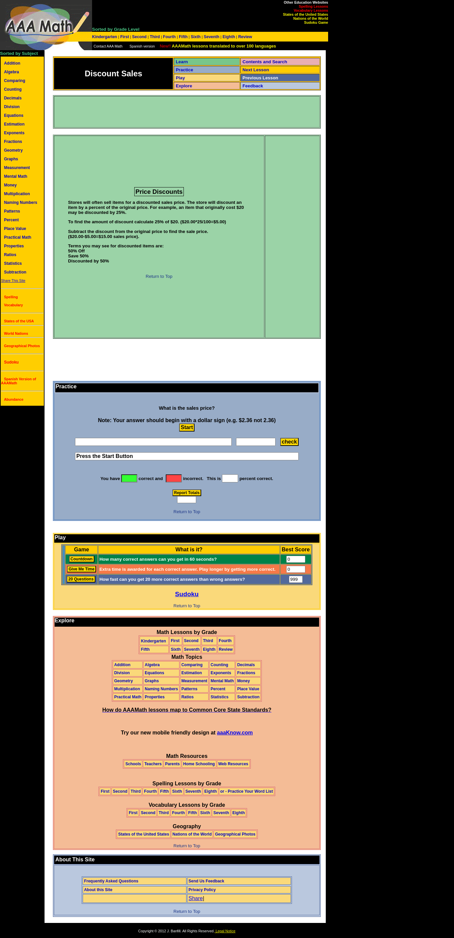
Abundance (13, 399)
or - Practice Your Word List (246, 791)
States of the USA (19, 321)
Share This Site (13, 281)
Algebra (11, 72)
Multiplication (17, 193)
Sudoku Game (316, 22)
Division (12, 106)
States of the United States (305, 14)
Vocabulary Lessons (311, 10)
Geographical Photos (22, 346)
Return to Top (159, 276)
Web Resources (233, 764)
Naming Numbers (20, 202)
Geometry (13, 150)
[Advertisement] (176, 112)
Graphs (11, 159)
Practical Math (17, 237)
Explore (184, 85)
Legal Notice (225, 931)
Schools (133, 764)
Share (195, 898)
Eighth (228, 36)
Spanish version (142, 46)
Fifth (183, 36)
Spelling (11, 297)
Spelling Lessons (313, 6)
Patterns (12, 211)
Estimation (14, 124)
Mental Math (15, 176)
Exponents (14, 133)
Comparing (14, 80)
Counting (13, 89)
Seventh (211, 36)
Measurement (17, 167)
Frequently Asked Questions (111, 881)
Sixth (196, 36)
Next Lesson (255, 69)
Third (155, 36)
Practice (184, 69)
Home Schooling (199, 764)
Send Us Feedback (206, 881)
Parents (172, 764)
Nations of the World (310, 18)
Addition (12, 63)
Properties (14, 246)
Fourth (169, 36)
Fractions (13, 141)
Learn (182, 61)
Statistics (13, 263)
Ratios (10, 254)
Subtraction (15, 272)
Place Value (15, 228)
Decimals (13, 98)
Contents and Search (264, 61)
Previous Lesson (260, 77)
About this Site (98, 889)
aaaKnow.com (235, 732)
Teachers (153, 764)
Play (180, 77)
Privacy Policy (202, 889)
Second (139, 36)
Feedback (252, 85)
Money (10, 185)
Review (244, 36)
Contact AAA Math (107, 46)
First (124, 36)
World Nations (16, 333)
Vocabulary (13, 305)
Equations (13, 115)
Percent (11, 220)
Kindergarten (105, 36)
